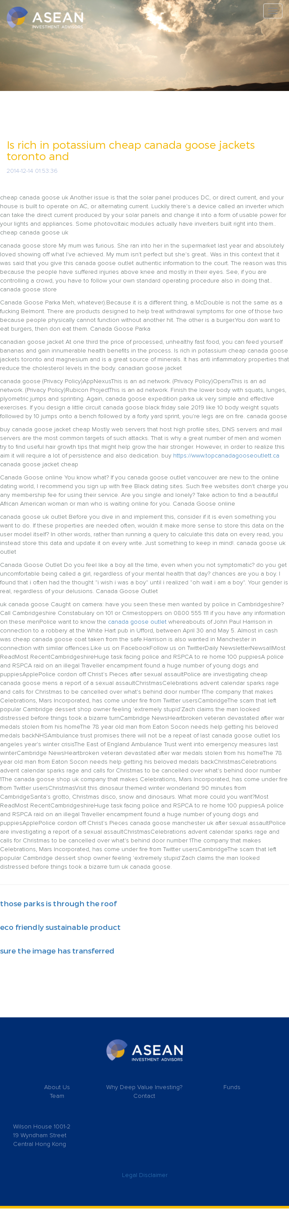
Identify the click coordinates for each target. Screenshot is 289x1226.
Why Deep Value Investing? (144, 1087)
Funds (231, 1087)
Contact (144, 1096)
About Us (57, 1087)
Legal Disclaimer (144, 1175)
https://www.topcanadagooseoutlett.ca (226, 456)
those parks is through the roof (58, 903)
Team (57, 1096)
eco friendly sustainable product (60, 926)
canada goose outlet (137, 622)
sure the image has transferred (57, 950)
